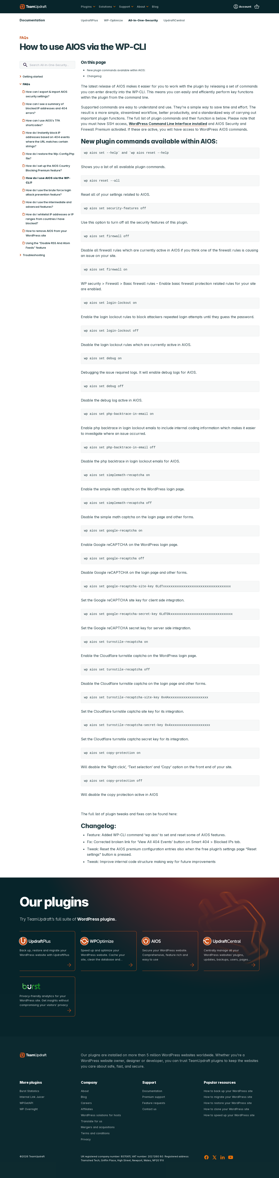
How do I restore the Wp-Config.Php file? (50, 156)
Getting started (33, 76)
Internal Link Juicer (33, 1097)
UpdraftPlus (89, 20)
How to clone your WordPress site (227, 1108)
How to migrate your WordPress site (228, 1097)
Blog (155, 6)
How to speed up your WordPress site (229, 1115)
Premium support (153, 1097)
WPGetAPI (26, 1103)
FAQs (26, 84)
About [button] (141, 6)
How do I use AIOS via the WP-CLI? (48, 180)
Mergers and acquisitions (98, 1127)
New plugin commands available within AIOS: (116, 70)
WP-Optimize (113, 20)
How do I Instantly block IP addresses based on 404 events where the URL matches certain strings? (48, 139)
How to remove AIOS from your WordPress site (46, 233)
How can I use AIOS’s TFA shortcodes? (43, 123)
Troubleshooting (34, 255)
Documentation (152, 1091)
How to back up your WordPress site (229, 1091)
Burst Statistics (30, 1091)
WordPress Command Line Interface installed (168, 124)
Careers (86, 1103)
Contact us (149, 1108)
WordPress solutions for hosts (101, 1115)
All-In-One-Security (143, 20)
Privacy (86, 1139)
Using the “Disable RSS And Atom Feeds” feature (48, 245)
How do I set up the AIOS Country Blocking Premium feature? (48, 168)
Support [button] (124, 6)
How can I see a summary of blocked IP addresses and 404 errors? (46, 108)
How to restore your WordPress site (228, 1103)
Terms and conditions (96, 1133)
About (85, 1091)
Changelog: (94, 76)
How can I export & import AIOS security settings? (46, 94)
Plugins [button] (86, 6)
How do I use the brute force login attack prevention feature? (48, 192)
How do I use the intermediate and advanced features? (48, 204)
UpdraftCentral (174, 20)
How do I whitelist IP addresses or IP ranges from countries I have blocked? (50, 219)
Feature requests (153, 1103)
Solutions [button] (105, 6)
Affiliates (87, 1108)
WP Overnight (29, 1108)
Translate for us (92, 1121)
